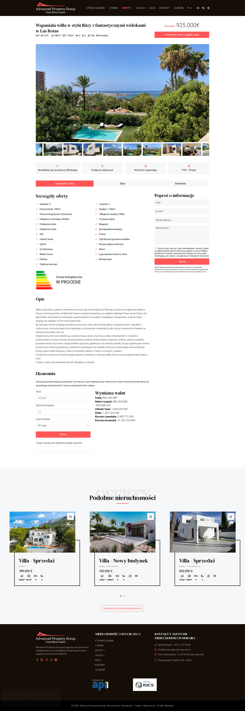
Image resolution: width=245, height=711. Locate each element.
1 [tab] (121, 596)
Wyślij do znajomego (145, 168)
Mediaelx (169, 705)
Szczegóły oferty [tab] (64, 183)
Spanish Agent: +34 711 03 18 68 (172, 645)
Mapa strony (149, 705)
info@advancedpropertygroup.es (173, 649)
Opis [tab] (122, 183)
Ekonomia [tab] (180, 183)
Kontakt (165, 8)
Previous (40, 93)
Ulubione (179, 8)
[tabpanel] (42, 549)
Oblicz (63, 434)
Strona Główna (95, 8)
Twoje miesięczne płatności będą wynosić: (59, 442)
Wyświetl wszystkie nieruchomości (122, 608)
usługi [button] (140, 8)
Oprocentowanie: (45, 405)
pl (190, 8)
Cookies (138, 705)
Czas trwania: (43, 419)
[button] (63, 425)
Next (205, 93)
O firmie (113, 8)
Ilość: (39, 391)
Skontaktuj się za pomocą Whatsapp (57, 168)
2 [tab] (124, 596)
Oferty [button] (127, 8)
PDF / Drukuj (189, 168)
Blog (152, 8)
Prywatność (127, 705)
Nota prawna (113, 705)
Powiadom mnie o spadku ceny (182, 34)
